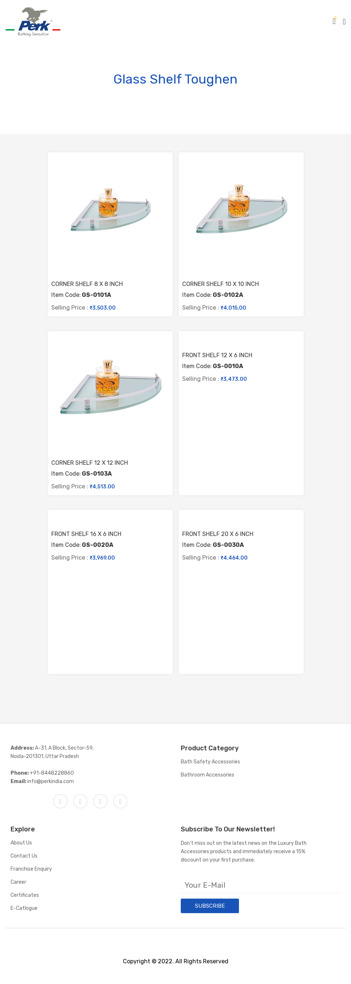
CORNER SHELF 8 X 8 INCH (87, 284)
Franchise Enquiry (31, 869)
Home (132, 96)
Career (18, 882)
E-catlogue (24, 908)
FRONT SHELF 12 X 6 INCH (217, 355)
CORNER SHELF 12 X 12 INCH (89, 463)
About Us (21, 843)
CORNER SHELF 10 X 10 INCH (220, 284)
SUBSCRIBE (210, 906)
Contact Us (24, 856)
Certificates (25, 895)
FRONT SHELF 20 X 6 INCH (218, 534)
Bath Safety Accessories (210, 762)
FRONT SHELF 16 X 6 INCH (86, 534)
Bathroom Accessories (207, 775)
